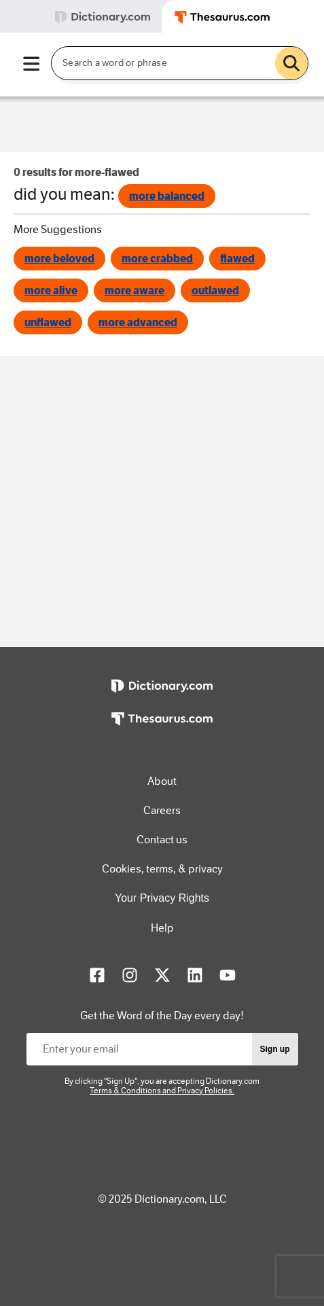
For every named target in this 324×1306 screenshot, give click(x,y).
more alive (50, 290)
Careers (162, 810)
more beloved (59, 258)
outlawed (215, 290)
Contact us (162, 839)
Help (162, 927)
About (162, 781)
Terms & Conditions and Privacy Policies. (162, 1090)
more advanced (137, 322)
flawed (237, 258)
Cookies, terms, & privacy (162, 868)
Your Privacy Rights (162, 898)
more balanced (166, 196)
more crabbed (157, 258)
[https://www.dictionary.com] (161, 696)
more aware (134, 290)
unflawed (47, 322)
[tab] (81, 16)
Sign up (275, 1049)
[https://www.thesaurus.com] (161, 728)
